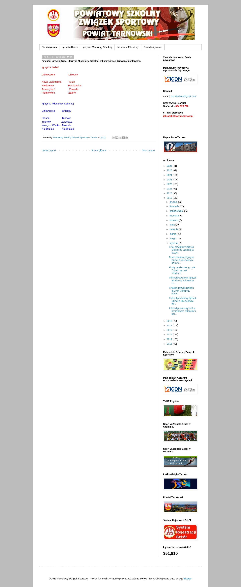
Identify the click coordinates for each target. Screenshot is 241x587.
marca (173, 234)
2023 (170, 179)
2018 (170, 321)
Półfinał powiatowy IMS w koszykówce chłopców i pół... (182, 311)
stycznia (174, 243)
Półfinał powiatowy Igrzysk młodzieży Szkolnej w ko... (182, 280)
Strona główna (49, 47)
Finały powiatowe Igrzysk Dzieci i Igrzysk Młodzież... (182, 270)
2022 (170, 184)
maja (172, 224)
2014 (170, 339)
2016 (170, 330)
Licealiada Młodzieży (128, 47)
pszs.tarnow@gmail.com (183, 96)
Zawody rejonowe (153, 47)
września (174, 215)
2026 (170, 165)
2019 (170, 198)
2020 (170, 193)
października (176, 211)
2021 (170, 188)
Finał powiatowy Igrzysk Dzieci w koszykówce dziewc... (181, 260)
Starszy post (148, 150)
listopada (175, 206)
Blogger (187, 578)
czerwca (174, 220)
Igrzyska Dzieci (70, 47)
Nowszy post (49, 150)
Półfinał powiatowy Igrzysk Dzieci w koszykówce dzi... (182, 301)
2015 (170, 334)
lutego (173, 238)
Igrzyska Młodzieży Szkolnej (97, 47)
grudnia (174, 202)
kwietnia (174, 229)
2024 (170, 175)
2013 (170, 343)
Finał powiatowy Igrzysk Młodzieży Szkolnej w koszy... (181, 250)
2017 (170, 325)
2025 (170, 170)
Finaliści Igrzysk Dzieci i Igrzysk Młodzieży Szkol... (181, 291)
